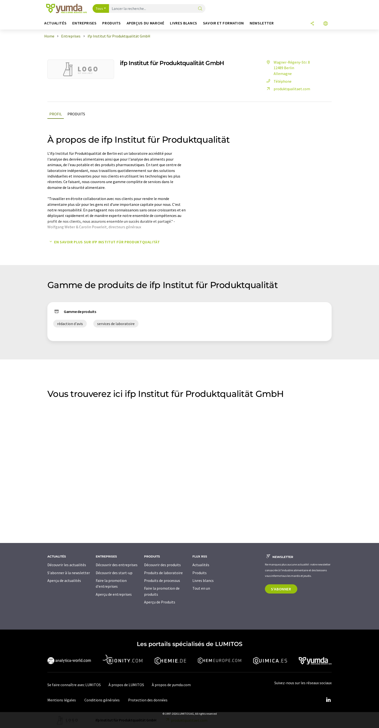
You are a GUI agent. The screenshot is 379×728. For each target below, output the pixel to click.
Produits (76, 113)
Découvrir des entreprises (117, 564)
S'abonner (281, 589)
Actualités (200, 564)
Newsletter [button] (262, 23)
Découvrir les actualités (66, 564)
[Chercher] (200, 9)
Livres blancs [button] (183, 23)
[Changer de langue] (325, 24)
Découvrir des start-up (114, 572)
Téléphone (278, 81)
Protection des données (148, 700)
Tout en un (201, 588)
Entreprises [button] (84, 23)
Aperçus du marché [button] (145, 23)
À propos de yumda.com (171, 684)
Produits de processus (162, 580)
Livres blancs (203, 580)
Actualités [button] (55, 23)
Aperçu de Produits (159, 602)
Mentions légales (61, 700)
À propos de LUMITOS (126, 684)
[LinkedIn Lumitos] (328, 700)
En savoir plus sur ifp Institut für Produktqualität (103, 241)
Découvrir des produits (162, 564)
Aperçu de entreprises (114, 594)
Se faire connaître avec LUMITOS (74, 684)
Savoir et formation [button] (223, 23)
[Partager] (312, 24)
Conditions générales (102, 700)
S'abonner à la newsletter (68, 572)
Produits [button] (111, 23)
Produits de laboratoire (163, 572)
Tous (99, 8)
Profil (55, 113)
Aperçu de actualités (64, 580)
